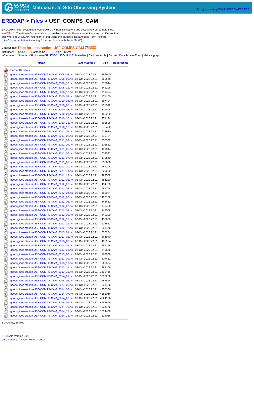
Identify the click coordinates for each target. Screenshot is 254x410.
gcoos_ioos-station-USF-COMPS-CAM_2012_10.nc (41, 219)
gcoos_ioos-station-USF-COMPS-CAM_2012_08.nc (41, 210)
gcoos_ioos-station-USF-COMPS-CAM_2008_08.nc (41, 74)
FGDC (54, 55)
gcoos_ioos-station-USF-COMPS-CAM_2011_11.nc (41, 170)
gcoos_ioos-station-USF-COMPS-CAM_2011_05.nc (41, 148)
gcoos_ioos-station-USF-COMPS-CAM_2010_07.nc (41, 105)
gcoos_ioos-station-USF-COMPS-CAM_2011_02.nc (41, 135)
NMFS (229, 9)
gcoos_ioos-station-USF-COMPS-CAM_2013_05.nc (41, 249)
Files (36, 21)
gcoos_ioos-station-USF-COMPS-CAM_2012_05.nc (41, 197)
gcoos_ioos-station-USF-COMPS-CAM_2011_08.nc (41, 162)
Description (120, 62)
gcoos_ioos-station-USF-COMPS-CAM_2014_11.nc (41, 311)
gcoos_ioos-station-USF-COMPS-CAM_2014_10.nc (41, 306)
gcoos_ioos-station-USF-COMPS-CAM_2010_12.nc (41, 127)
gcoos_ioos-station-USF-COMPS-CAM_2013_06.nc (41, 254)
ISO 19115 (66, 55)
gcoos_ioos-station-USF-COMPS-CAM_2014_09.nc (41, 302)
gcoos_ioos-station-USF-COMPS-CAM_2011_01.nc (41, 131)
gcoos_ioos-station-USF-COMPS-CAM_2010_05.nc (41, 100)
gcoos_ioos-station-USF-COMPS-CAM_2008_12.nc (41, 91)
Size (105, 62)
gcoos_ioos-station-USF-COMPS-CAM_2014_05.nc (41, 284)
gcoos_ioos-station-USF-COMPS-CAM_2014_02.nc (41, 280)
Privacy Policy (26, 339)
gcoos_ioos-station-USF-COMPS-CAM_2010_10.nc (41, 118)
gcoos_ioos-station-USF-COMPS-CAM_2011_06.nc (41, 153)
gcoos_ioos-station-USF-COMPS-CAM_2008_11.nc (41, 87)
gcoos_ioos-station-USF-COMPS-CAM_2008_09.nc (41, 78)
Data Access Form (130, 55)
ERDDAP (13, 21)
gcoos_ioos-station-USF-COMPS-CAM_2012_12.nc (41, 227)
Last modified (86, 62)
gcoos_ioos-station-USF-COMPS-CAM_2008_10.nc (41, 83)
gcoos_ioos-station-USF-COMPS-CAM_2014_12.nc (41, 315)
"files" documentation (15, 40)
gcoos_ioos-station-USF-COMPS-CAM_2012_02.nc (41, 184)
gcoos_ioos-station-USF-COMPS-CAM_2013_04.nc (41, 245)
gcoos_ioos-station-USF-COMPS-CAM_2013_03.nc (41, 241)
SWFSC (238, 9)
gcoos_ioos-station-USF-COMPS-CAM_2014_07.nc (41, 293)
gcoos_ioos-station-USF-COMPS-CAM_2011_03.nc (41, 140)
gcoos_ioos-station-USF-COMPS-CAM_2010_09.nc (41, 113)
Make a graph (152, 55)
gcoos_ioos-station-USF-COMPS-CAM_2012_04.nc (41, 192)
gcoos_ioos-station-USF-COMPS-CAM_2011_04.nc (41, 144)
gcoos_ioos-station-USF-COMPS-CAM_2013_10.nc (41, 263)
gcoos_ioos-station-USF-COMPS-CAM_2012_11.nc (41, 223)
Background (97, 55)
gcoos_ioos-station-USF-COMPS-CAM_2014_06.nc (41, 289)
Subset (113, 55)
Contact (41, 339)
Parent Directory (20, 70)
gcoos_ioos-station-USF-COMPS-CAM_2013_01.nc (41, 232)
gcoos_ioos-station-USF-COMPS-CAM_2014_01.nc (41, 276)
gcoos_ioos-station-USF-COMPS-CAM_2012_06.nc (41, 201)
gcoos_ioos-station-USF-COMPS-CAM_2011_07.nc (41, 157)
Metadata (81, 55)
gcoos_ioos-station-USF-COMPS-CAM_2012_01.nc (41, 179)
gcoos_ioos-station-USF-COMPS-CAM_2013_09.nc (41, 258)
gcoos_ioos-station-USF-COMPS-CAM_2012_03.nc (41, 188)
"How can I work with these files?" (61, 40)
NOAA (221, 9)
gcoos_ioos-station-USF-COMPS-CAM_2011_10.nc (41, 166)
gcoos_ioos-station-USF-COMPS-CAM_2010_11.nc (41, 122)
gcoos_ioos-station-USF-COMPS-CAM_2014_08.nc (41, 298)
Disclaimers (9, 339)
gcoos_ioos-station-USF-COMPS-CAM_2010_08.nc (41, 109)
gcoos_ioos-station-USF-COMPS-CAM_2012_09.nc (41, 214)
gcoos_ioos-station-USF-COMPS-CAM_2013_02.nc (41, 236)
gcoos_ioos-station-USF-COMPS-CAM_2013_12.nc (41, 271)
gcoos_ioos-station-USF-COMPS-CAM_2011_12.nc (41, 175)
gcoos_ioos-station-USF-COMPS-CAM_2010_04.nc (41, 96)
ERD (246, 9)
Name (41, 62)
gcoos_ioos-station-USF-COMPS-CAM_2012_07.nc (41, 206)
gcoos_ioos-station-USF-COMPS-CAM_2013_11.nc (41, 267)
